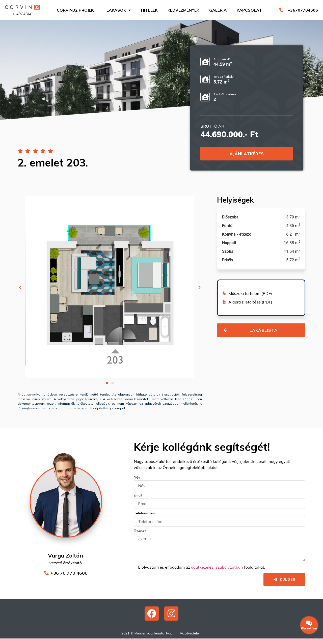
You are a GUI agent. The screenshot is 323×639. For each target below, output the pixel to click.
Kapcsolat (249, 10)
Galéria (218, 10)
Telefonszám (144, 513)
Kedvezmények (183, 10)
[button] (20, 287)
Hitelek (149, 10)
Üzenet (140, 531)
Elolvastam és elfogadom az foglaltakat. (201, 567)
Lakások (118, 10)
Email (138, 495)
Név (137, 478)
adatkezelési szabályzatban (217, 567)
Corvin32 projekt (76, 10)
